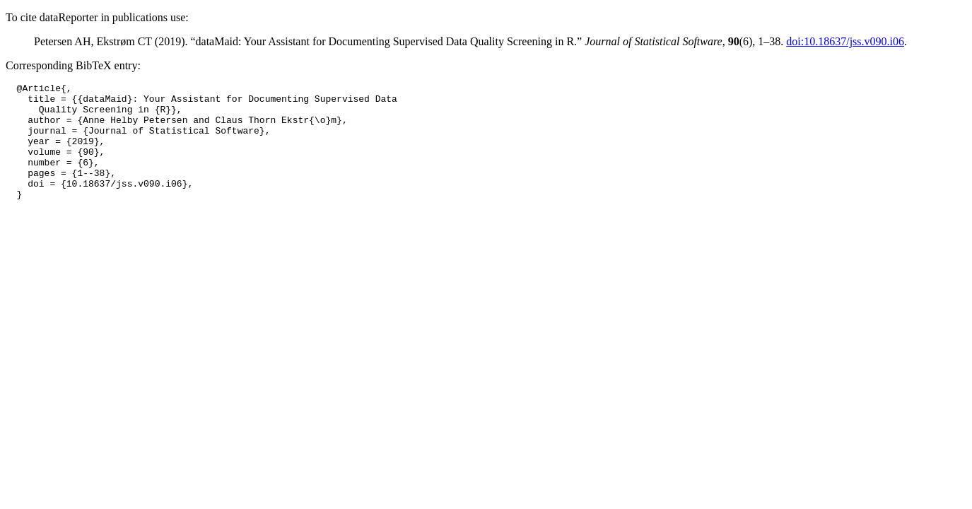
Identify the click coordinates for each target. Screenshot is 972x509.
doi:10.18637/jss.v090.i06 (845, 41)
